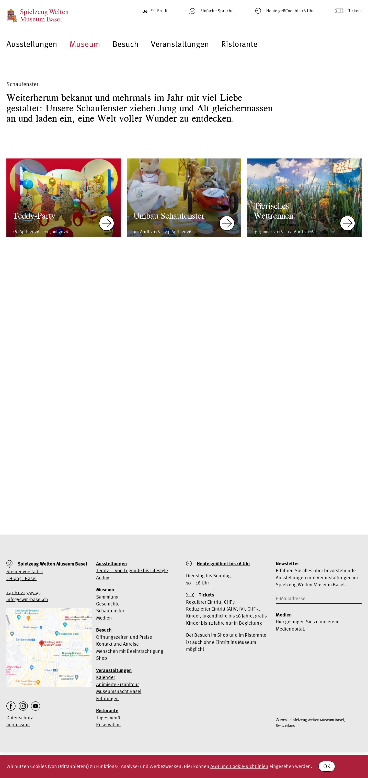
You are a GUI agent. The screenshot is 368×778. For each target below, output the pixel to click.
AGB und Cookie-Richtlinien (239, 766)
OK (326, 766)
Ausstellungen (31, 43)
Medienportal (290, 629)
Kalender (105, 677)
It (166, 10)
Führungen (107, 698)
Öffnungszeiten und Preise (124, 637)
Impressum (18, 724)
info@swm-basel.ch (27, 599)
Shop (101, 658)
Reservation (108, 724)
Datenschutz (19, 717)
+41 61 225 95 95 (23, 592)
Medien (104, 618)
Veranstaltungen (180, 43)
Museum (85, 43)
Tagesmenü (108, 717)
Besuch (125, 43)
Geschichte (108, 603)
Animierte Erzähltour (117, 684)
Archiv (102, 577)
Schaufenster (110, 610)
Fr (152, 10)
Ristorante (239, 43)
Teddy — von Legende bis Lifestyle (132, 570)
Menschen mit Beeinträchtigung (129, 651)
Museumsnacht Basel (118, 691)
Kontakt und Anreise (117, 644)
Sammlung (107, 597)
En (159, 10)
